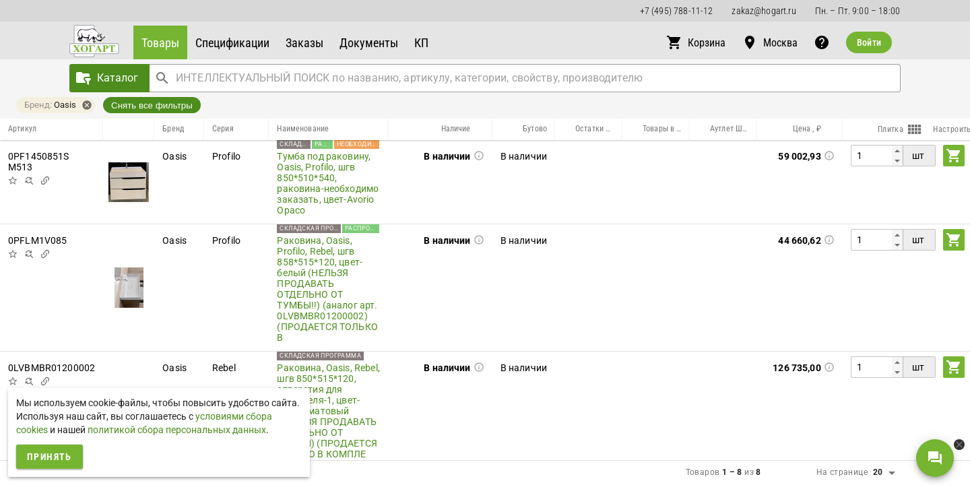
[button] (160, 42)
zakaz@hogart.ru (764, 10)
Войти (869, 42)
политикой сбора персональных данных (177, 429)
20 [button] (878, 472)
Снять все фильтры (152, 105)
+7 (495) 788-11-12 (676, 10)
